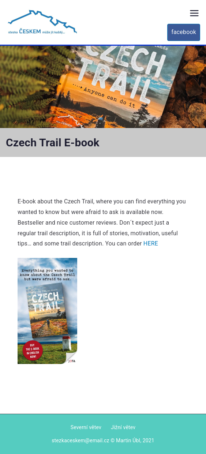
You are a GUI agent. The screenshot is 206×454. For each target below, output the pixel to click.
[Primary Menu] (194, 13)
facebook (183, 32)
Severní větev (86, 427)
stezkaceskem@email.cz (80, 440)
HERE (150, 243)
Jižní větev (123, 427)
